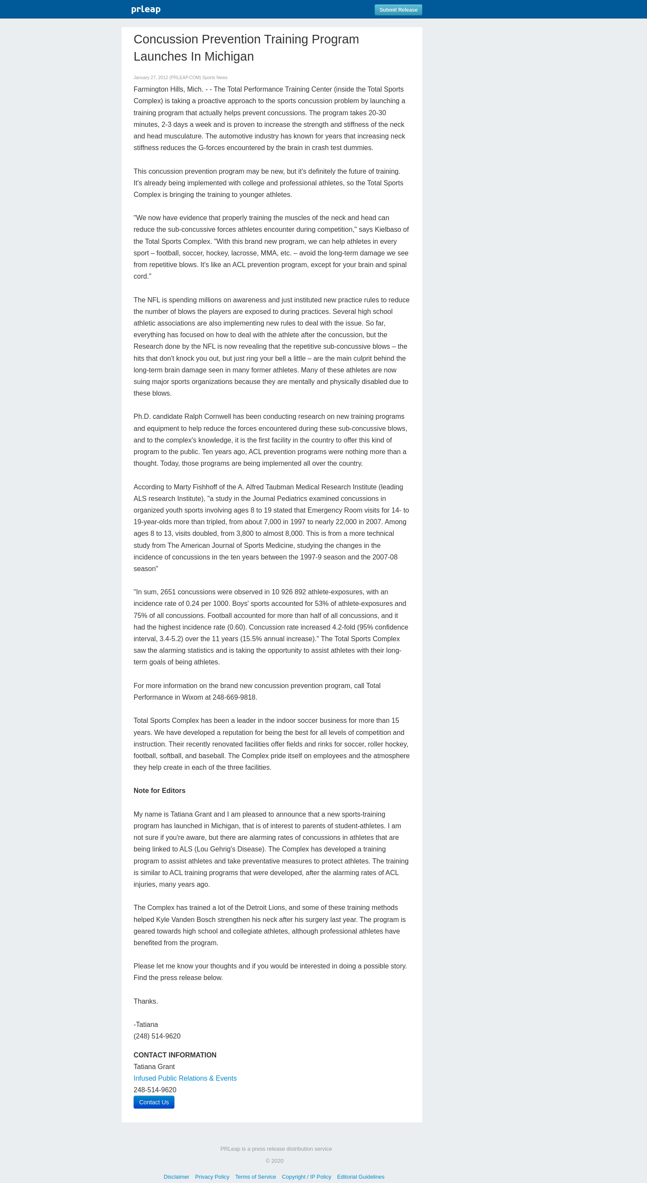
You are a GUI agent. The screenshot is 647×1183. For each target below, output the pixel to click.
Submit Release (398, 10)
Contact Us (154, 1102)
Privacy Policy (212, 1177)
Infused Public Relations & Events (185, 1078)
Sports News (215, 77)
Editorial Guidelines (361, 1177)
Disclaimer (176, 1177)
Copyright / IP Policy (306, 1177)
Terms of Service (255, 1177)
